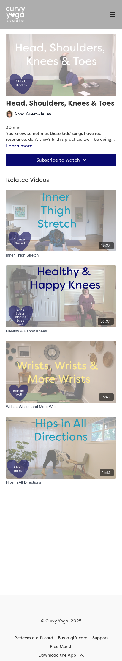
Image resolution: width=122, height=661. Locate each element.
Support (100, 637)
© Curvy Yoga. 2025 (61, 621)
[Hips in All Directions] (61, 482)
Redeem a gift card (33, 637)
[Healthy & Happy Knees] (61, 331)
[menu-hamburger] (112, 14)
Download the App (61, 655)
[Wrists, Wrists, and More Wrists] (61, 407)
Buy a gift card (73, 637)
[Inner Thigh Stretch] (61, 255)
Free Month (61, 646)
